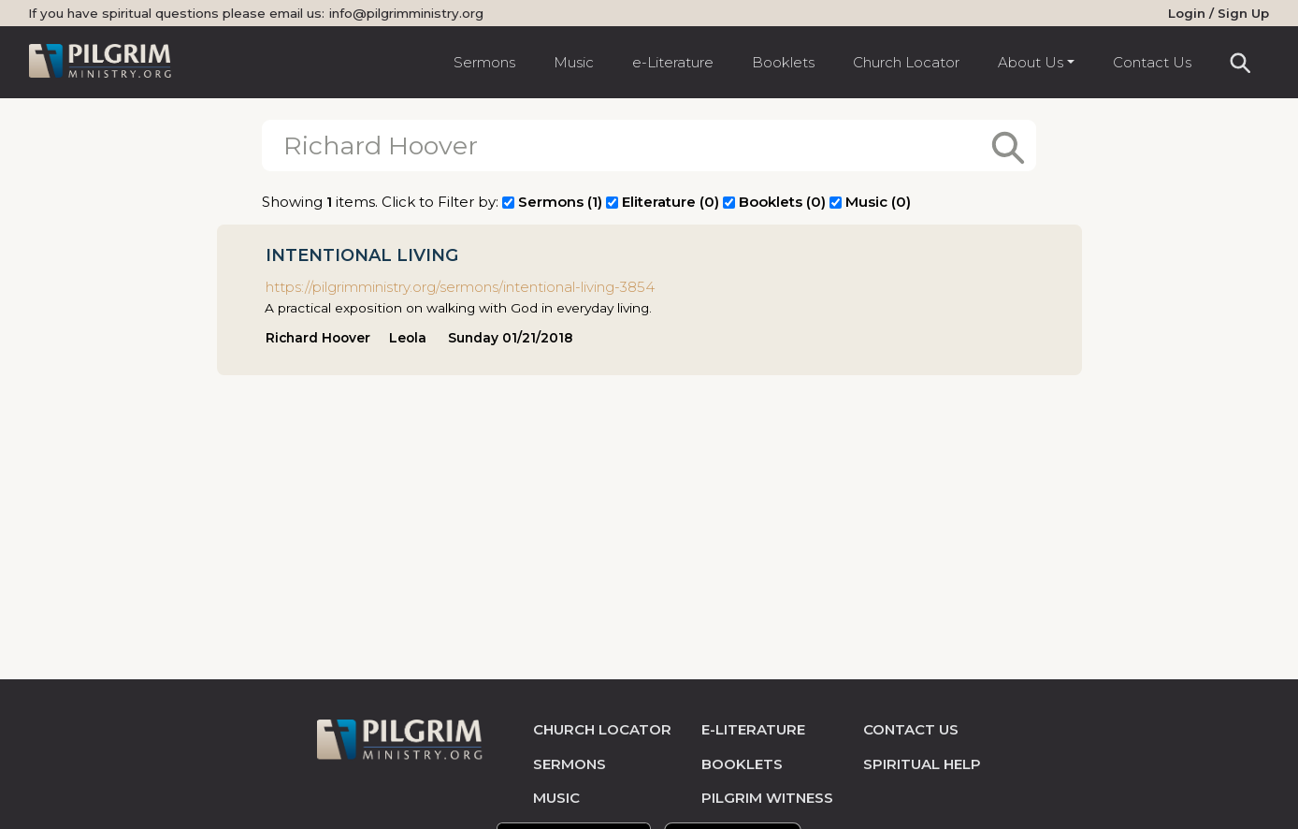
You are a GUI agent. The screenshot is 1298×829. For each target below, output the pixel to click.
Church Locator (906, 62)
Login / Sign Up (1218, 13)
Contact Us (1152, 62)
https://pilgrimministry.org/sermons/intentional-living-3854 (460, 287)
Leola (407, 337)
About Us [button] (1030, 62)
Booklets (783, 62)
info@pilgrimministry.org (406, 13)
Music (574, 62)
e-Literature (673, 62)
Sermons (484, 62)
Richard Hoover (318, 337)
